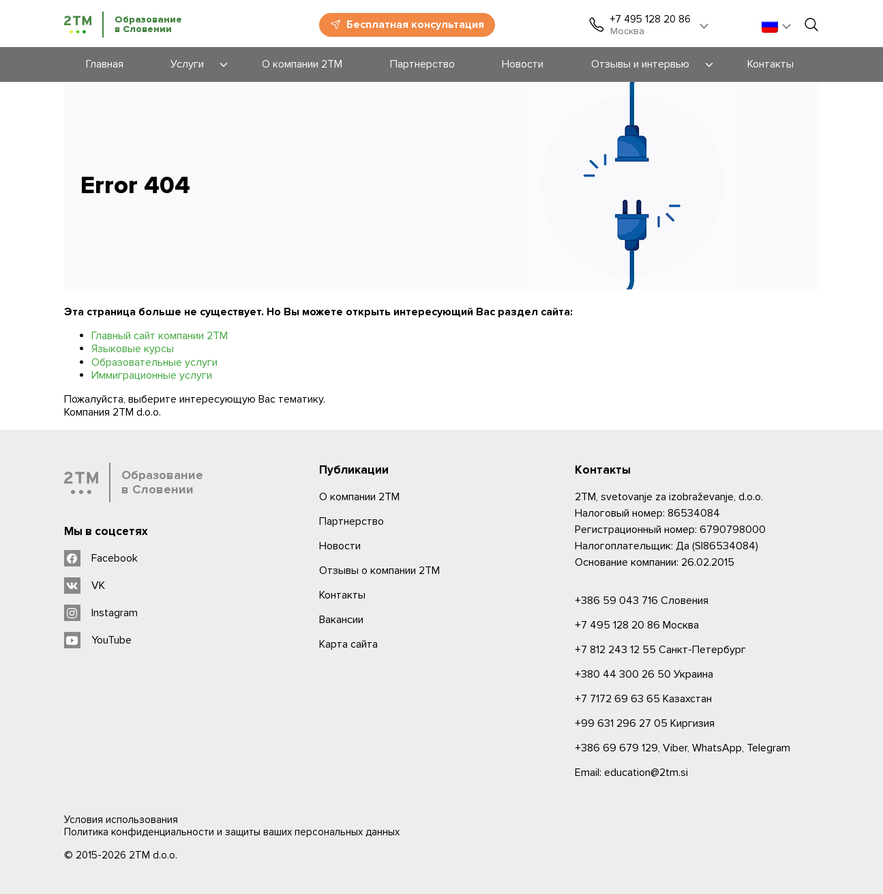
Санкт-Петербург (660, 650)
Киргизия (645, 723)
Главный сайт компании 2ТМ (159, 336)
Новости (340, 546)
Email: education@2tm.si (631, 772)
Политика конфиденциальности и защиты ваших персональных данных (232, 832)
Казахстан (643, 699)
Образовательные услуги (154, 362)
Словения (641, 600)
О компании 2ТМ (359, 497)
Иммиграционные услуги (151, 375)
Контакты (342, 595)
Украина (644, 674)
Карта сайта (348, 644)
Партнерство (351, 521)
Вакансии (341, 619)
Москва (637, 625)
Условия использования (121, 819)
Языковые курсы (132, 349)
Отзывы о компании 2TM (379, 570)
